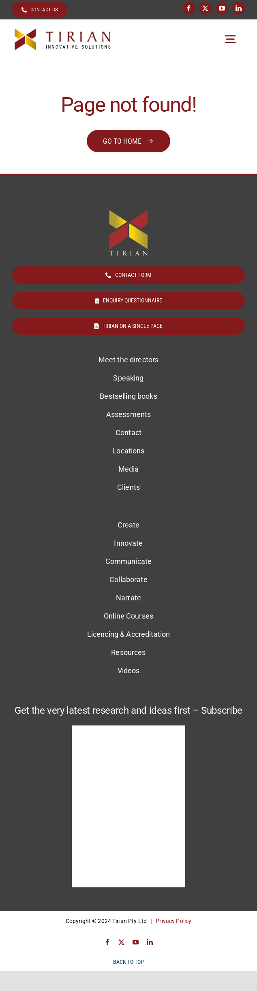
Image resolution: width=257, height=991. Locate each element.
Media (128, 469)
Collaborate (128, 579)
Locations (128, 451)
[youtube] (222, 8)
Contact (128, 432)
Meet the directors (129, 359)
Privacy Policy (173, 921)
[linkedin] (238, 8)
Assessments (128, 414)
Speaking (128, 378)
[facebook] (188, 8)
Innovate (128, 543)
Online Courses (128, 616)
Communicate (128, 561)
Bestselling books (128, 396)
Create (129, 525)
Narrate (128, 597)
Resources (128, 652)
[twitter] (205, 8)
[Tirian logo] (63, 31)
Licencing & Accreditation (128, 634)
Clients (128, 487)
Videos (129, 670)
